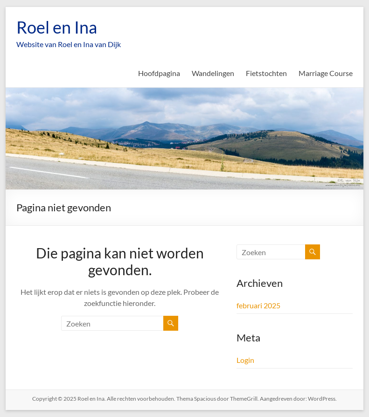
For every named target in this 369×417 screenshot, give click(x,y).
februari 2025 (258, 305)
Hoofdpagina (159, 73)
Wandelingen (213, 73)
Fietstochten (266, 73)
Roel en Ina (56, 27)
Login (245, 359)
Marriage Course (326, 73)
